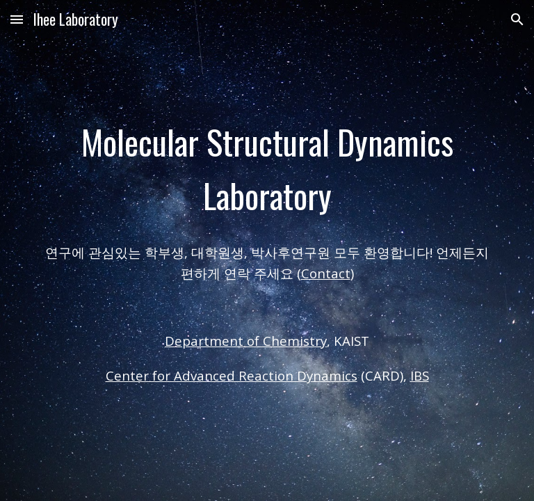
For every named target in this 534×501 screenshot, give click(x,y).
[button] (16, 19)
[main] (266, 169)
